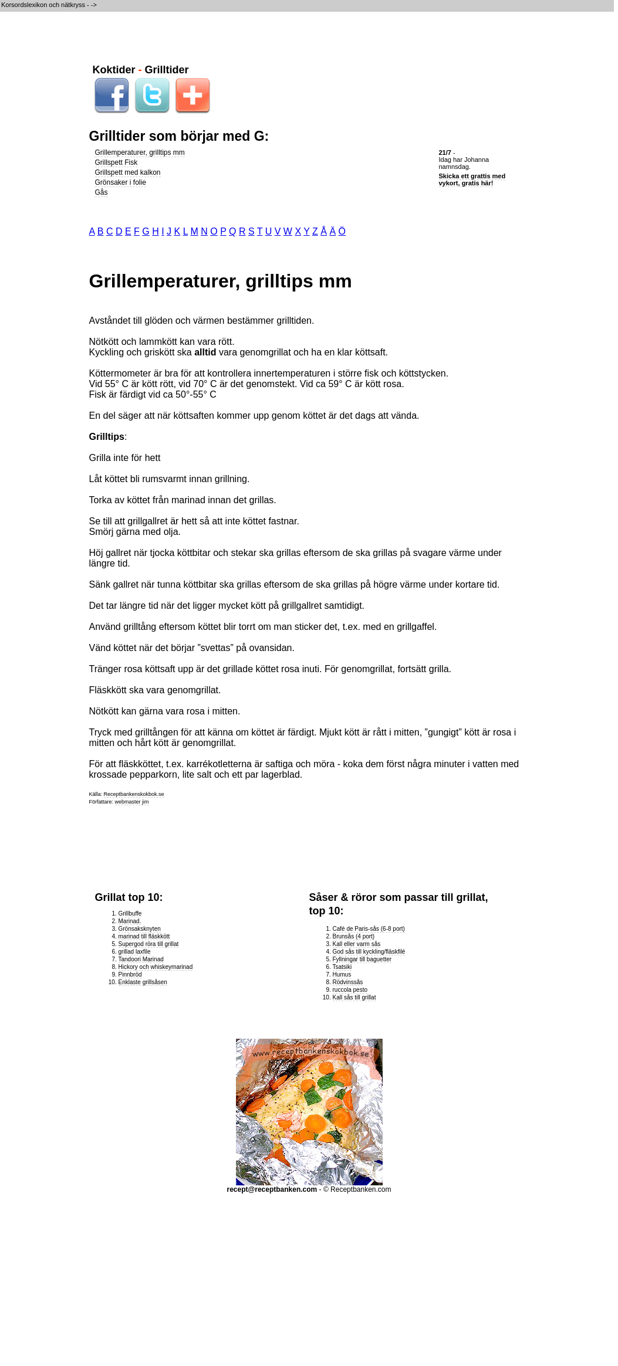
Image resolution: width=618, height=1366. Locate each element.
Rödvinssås (348, 982)
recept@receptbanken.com (272, 1189)
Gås (101, 192)
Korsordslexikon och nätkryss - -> (50, 4)
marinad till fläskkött (144, 936)
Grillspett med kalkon (128, 172)
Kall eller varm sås (357, 944)
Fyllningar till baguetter (362, 959)
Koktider (114, 70)
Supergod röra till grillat (149, 944)
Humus (342, 974)
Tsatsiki (342, 967)
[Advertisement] (309, 35)
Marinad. (130, 921)
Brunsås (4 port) (354, 936)
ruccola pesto (350, 990)
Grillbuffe (130, 913)
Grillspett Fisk (116, 162)
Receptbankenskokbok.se (134, 794)
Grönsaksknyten (140, 929)
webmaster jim (132, 802)
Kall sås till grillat (354, 997)
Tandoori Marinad (141, 959)
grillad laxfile (135, 951)
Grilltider (167, 70)
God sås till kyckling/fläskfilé (369, 951)
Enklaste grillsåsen (143, 982)
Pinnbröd (130, 974)
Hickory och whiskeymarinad (156, 967)
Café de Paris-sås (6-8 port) (369, 929)
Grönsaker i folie (120, 182)
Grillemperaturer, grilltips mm (140, 152)
